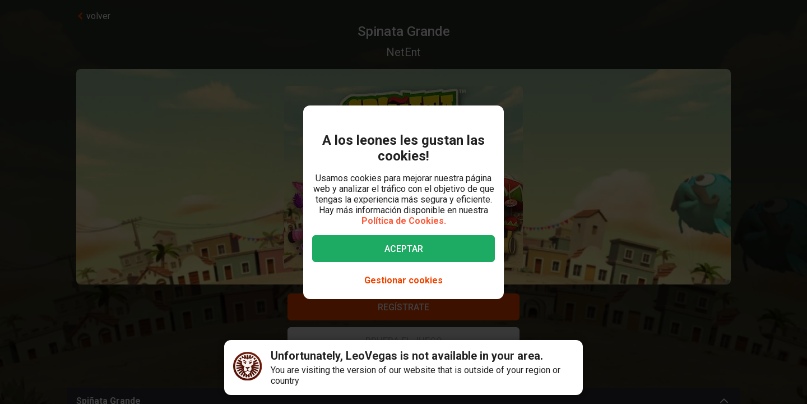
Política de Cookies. (403, 220)
